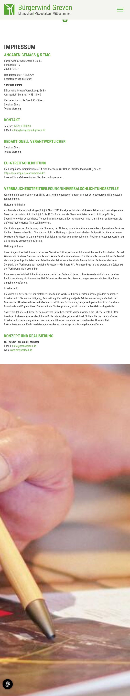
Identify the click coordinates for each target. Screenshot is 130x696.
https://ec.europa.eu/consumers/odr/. (24, 173)
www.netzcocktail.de (21, 350)
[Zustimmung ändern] (8, 684)
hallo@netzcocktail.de (24, 346)
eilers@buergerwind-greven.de (28, 130)
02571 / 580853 (22, 126)
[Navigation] (120, 9)
